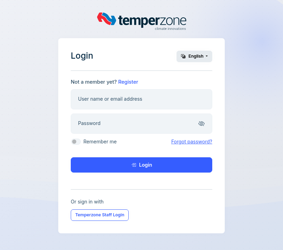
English (192, 56)
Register (128, 82)
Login (141, 165)
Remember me (100, 141)
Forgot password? (191, 141)
